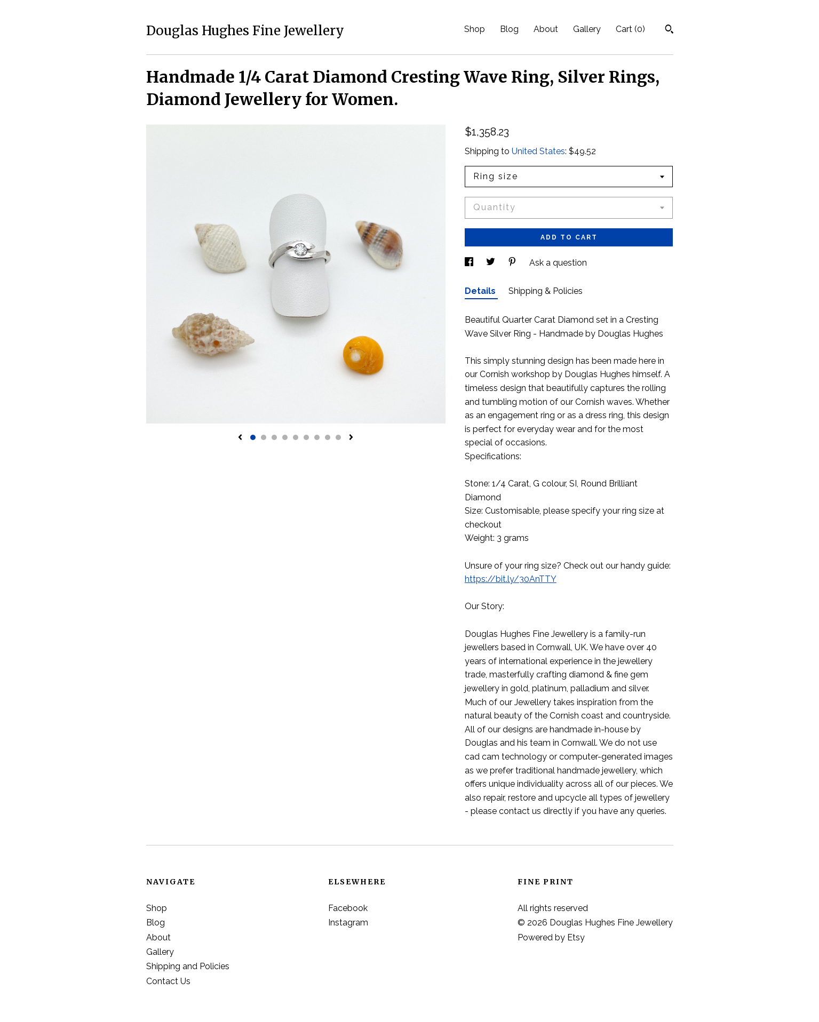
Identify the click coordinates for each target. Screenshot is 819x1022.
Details (481, 291)
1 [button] (253, 437)
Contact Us (168, 981)
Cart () (630, 29)
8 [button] (327, 437)
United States (538, 151)
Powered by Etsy (551, 937)
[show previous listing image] (240, 438)
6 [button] (306, 437)
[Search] (669, 30)
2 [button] (263, 437)
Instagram (348, 922)
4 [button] (285, 437)
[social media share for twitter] (491, 263)
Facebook (348, 908)
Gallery (587, 29)
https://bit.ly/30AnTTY (510, 579)
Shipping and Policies (187, 966)
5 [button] (295, 437)
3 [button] (274, 437)
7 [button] (317, 437)
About (546, 29)
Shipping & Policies (545, 291)
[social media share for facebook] (470, 263)
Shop (474, 29)
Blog (509, 29)
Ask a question (558, 263)
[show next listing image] (351, 438)
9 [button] (338, 437)
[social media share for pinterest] (513, 263)
